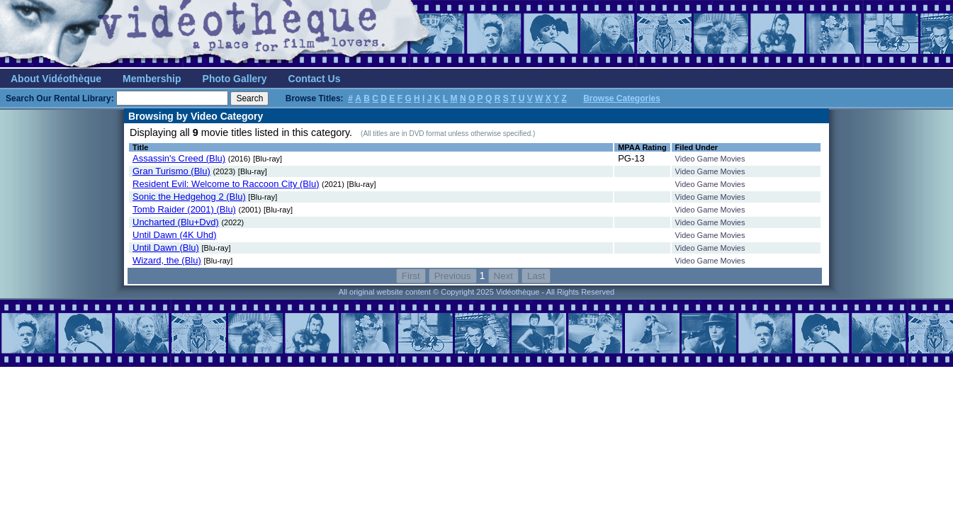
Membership (152, 78)
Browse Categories (621, 98)
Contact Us (314, 78)
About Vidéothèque (56, 78)
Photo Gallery (235, 78)
